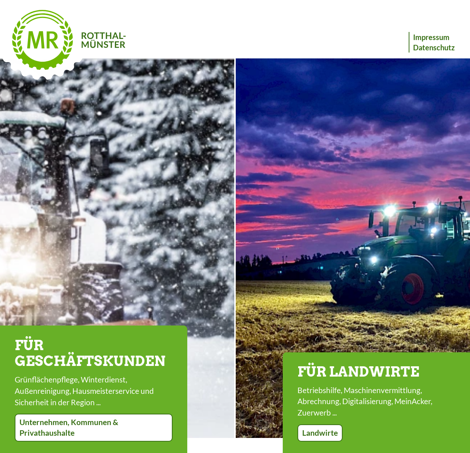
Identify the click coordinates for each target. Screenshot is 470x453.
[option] (117, 248)
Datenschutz (434, 47)
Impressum (431, 37)
